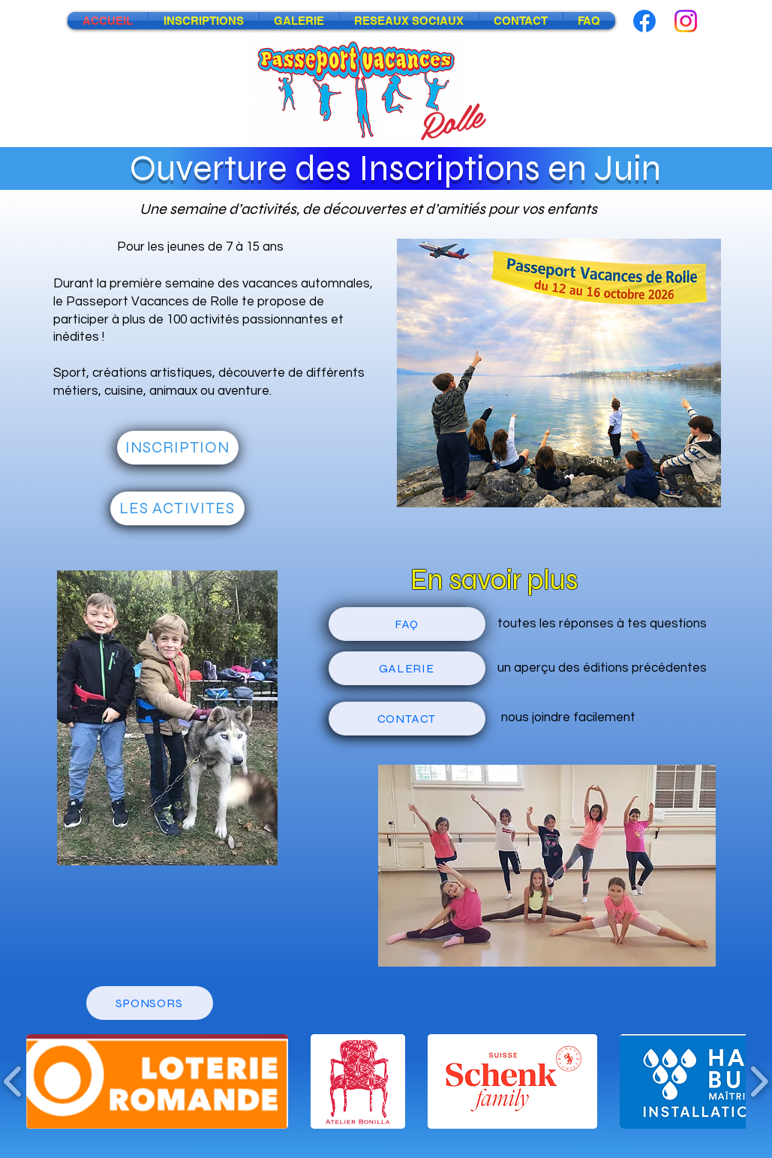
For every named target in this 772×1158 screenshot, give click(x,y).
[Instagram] (686, 21)
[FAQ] (407, 624)
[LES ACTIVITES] (177, 508)
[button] (157, 1081)
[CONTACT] (407, 718)
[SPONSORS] (149, 1003)
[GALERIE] (407, 668)
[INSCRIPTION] (178, 448)
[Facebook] (644, 21)
